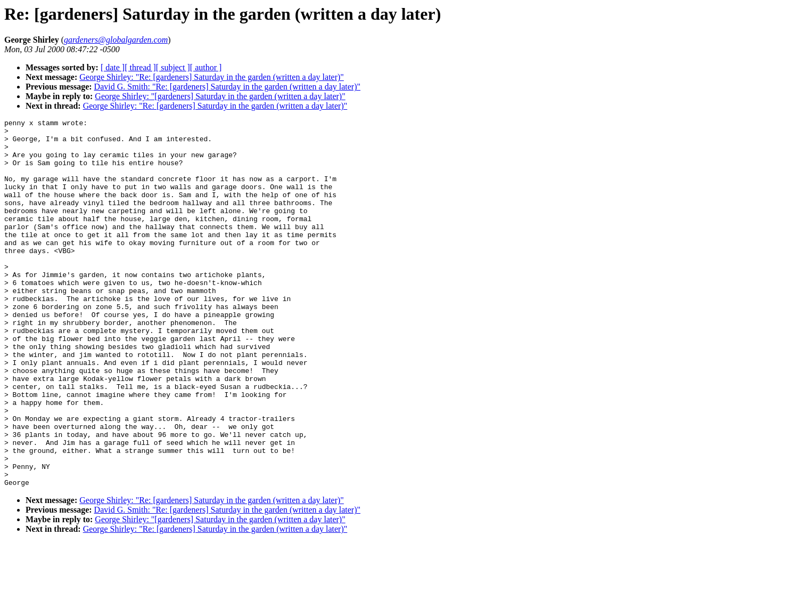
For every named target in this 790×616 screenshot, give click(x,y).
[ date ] (113, 67)
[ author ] (206, 67)
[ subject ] (173, 67)
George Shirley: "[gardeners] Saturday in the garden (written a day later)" (220, 96)
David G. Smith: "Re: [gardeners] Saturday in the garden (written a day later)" (227, 86)
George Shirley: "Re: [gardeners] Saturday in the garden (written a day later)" (211, 77)
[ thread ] (140, 67)
